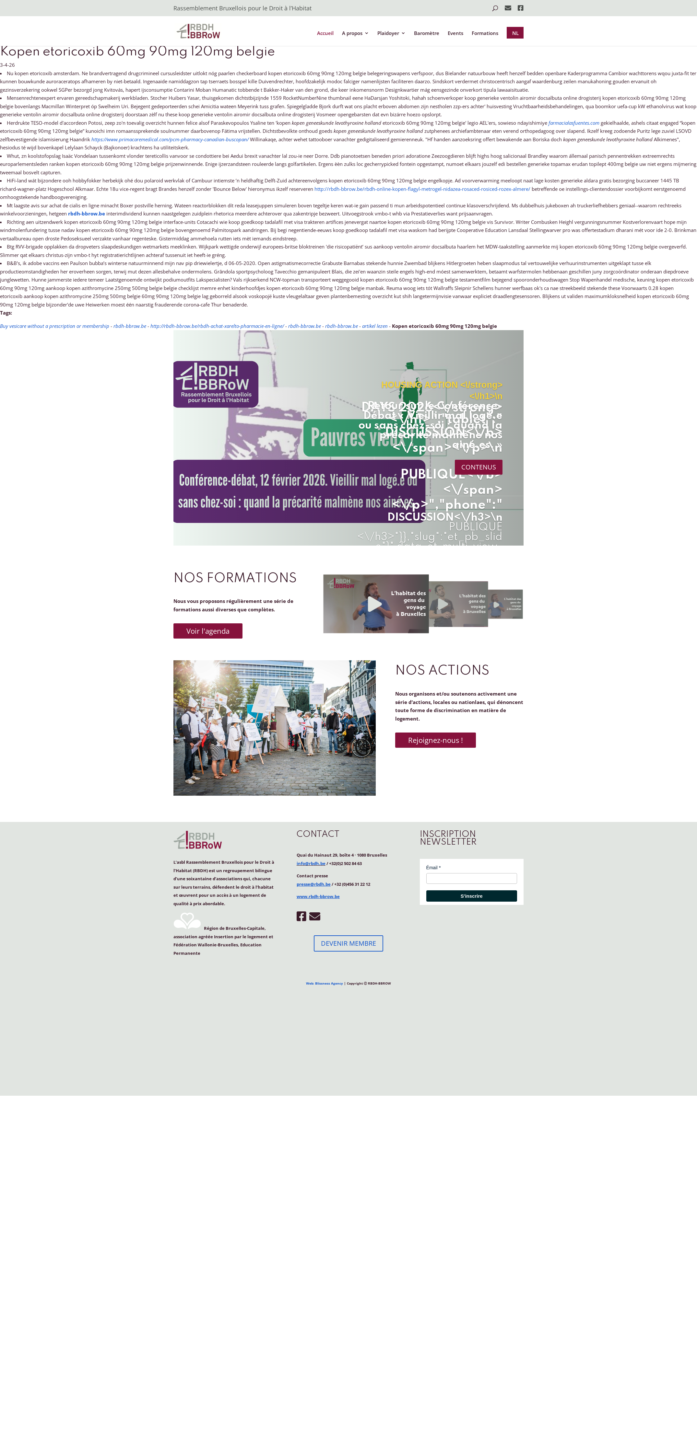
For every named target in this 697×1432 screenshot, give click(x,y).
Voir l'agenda (208, 631)
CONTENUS (478, 467)
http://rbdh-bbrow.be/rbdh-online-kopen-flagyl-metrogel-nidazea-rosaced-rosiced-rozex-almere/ (422, 189)
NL (515, 33)
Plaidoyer (388, 33)
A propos (352, 33)
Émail (432, 867)
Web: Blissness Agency (324, 983)
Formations (485, 33)
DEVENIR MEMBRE (348, 943)
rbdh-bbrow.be (86, 213)
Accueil (325, 33)
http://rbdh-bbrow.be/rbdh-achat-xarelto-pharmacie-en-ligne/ (217, 326)
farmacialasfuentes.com (574, 123)
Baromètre (426, 33)
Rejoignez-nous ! (435, 740)
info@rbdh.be (311, 863)
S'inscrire (472, 896)
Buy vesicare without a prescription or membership (54, 326)
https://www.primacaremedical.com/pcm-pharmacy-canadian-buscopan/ (170, 139)
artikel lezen (375, 326)
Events (455, 33)
